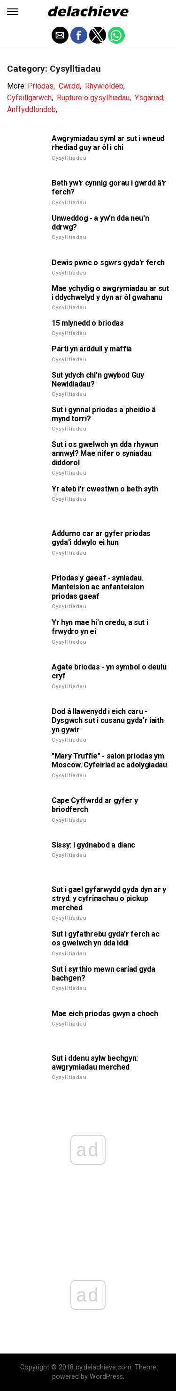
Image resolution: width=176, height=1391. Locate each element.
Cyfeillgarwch (29, 97)
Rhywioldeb (104, 86)
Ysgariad (149, 97)
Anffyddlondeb (31, 109)
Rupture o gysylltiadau (93, 97)
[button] (12, 11)
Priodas (41, 86)
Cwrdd (69, 86)
